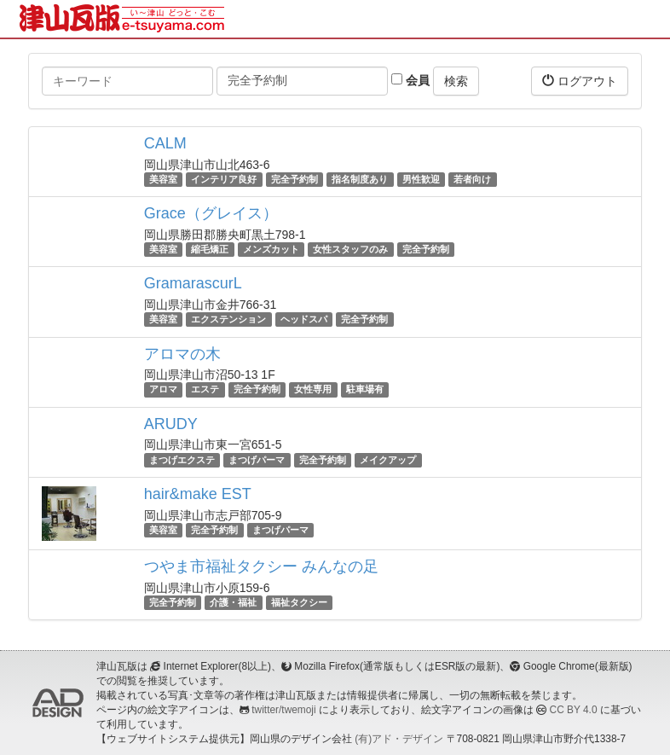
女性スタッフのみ (350, 249)
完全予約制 (294, 179)
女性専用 (313, 390)
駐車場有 (365, 390)
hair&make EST (197, 493)
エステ (205, 390)
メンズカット (271, 249)
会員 (410, 80)
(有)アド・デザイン (399, 739)
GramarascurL (193, 283)
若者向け (472, 179)
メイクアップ (388, 460)
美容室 (163, 179)
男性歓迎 (421, 179)
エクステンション (228, 319)
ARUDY (171, 424)
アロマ (163, 390)
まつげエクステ (182, 460)
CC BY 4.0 (574, 710)
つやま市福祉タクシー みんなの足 (261, 566)
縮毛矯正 (209, 249)
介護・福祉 (233, 602)
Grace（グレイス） (211, 213)
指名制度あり (360, 179)
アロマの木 (182, 354)
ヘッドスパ (303, 319)
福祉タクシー (299, 602)
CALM (165, 143)
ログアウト (579, 80)
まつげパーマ (256, 460)
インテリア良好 (224, 179)
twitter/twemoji (283, 710)
